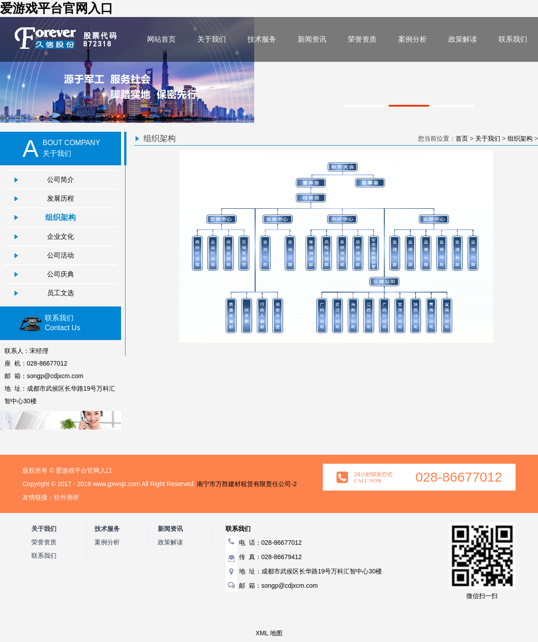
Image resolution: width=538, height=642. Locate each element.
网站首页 (161, 39)
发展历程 (60, 198)
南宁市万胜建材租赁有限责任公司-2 (246, 483)
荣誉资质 (362, 39)
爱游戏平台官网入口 (56, 8)
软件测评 (66, 497)
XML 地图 (269, 633)
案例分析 (412, 39)
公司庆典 (60, 274)
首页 (462, 138)
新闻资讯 (312, 39)
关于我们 (211, 39)
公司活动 (60, 255)
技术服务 (261, 39)
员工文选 (60, 293)
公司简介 (60, 179)
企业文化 (60, 236)
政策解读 (462, 39)
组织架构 (60, 217)
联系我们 (513, 39)
